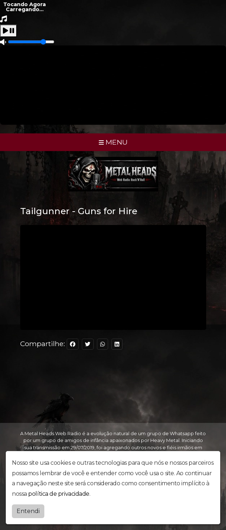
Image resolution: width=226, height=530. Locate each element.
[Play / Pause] (8, 31)
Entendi (28, 511)
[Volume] (31, 42)
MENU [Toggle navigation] (113, 142)
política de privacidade (58, 493)
